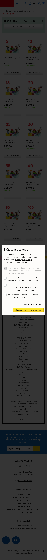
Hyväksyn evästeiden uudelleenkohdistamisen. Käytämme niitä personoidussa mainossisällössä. (24, 287)
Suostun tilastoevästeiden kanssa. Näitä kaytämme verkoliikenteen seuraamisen (24, 279)
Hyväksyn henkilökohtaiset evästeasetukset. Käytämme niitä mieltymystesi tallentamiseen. (25, 295)
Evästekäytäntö (22, 262)
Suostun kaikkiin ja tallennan (28, 310)
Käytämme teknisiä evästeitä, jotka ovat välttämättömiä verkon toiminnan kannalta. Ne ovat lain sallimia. (24, 271)
